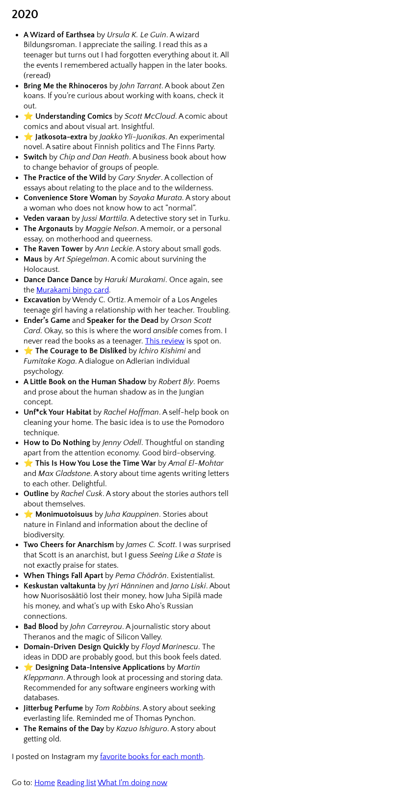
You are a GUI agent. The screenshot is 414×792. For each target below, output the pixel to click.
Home (44, 782)
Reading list (76, 782)
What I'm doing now (132, 782)
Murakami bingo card (72, 290)
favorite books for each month (151, 756)
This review (164, 341)
